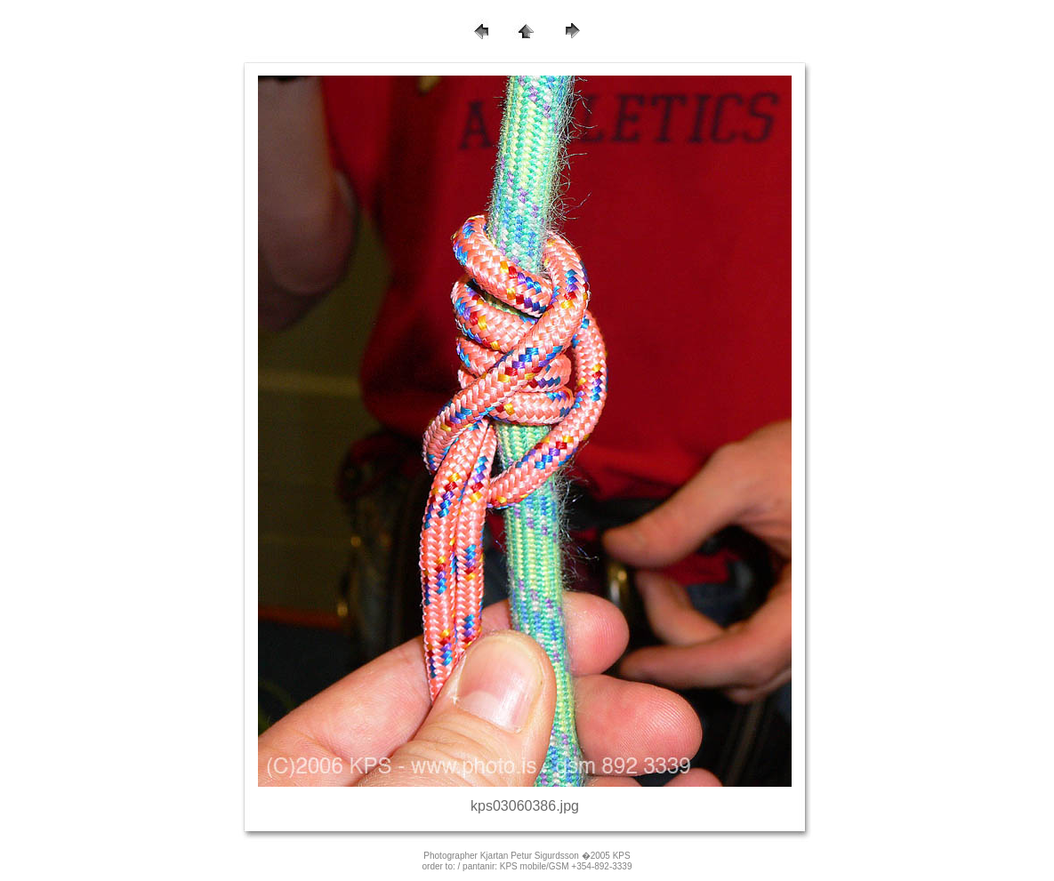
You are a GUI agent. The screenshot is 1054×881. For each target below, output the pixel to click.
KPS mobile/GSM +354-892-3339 (566, 866)
